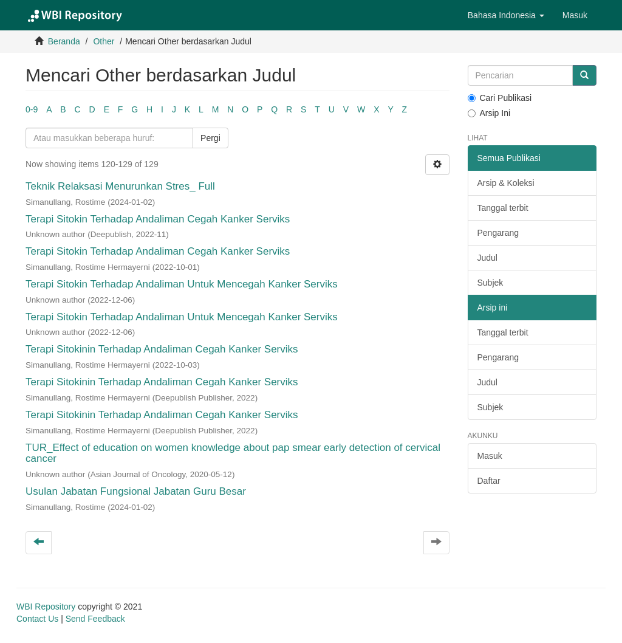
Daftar (489, 481)
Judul (487, 258)
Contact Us (37, 619)
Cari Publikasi (500, 98)
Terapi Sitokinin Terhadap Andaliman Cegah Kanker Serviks (162, 349)
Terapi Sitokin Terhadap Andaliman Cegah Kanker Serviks (158, 219)
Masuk (489, 456)
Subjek (490, 282)
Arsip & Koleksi (506, 183)
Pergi (210, 138)
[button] (506, 15)
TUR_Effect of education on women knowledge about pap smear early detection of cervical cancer (233, 453)
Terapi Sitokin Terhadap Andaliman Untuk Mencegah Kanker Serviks (182, 284)
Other (103, 41)
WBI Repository (45, 606)
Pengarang (498, 233)
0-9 (32, 109)
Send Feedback (95, 619)
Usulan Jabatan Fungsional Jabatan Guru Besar (136, 491)
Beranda (64, 41)
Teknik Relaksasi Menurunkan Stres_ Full (120, 186)
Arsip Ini (489, 113)
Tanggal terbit (502, 208)
